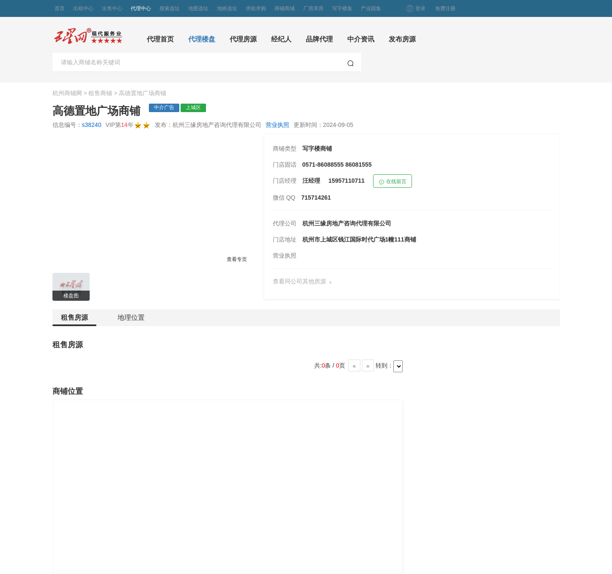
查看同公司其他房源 (304, 282)
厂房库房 (313, 8)
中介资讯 (360, 39)
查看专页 (237, 259)
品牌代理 (319, 39)
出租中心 (83, 8)
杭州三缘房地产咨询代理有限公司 (346, 223)
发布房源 (402, 39)
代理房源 (243, 39)
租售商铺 (100, 93)
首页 (60, 8)
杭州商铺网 (67, 93)
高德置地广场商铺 (142, 93)
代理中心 (141, 8)
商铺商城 (284, 8)
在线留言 (392, 182)
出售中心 (112, 8)
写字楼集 (342, 8)
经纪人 (281, 39)
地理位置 (131, 317)
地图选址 (198, 8)
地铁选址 (227, 8)
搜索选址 (169, 8)
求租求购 (256, 8)
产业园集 (371, 8)
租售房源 (74, 320)
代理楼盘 (201, 39)
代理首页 (160, 39)
